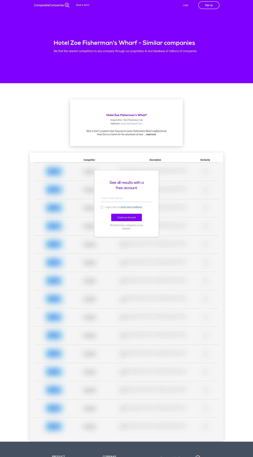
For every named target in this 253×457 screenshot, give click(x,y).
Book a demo (82, 5)
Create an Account (126, 217)
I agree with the (121, 207)
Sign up (209, 5)
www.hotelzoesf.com (131, 124)
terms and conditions (131, 207)
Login (185, 5)
